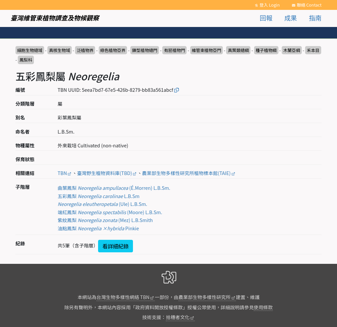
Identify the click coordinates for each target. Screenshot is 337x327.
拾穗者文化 (178, 317)
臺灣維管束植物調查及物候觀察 (55, 17)
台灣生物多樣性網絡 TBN (122, 296)
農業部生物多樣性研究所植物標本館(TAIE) (186, 172)
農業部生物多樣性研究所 (204, 296)
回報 (266, 17)
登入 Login (269, 5)
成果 (290, 17)
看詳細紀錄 (115, 246)
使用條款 (263, 307)
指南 (315, 17)
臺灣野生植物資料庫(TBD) (104, 172)
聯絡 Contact (309, 5)
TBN (62, 172)
